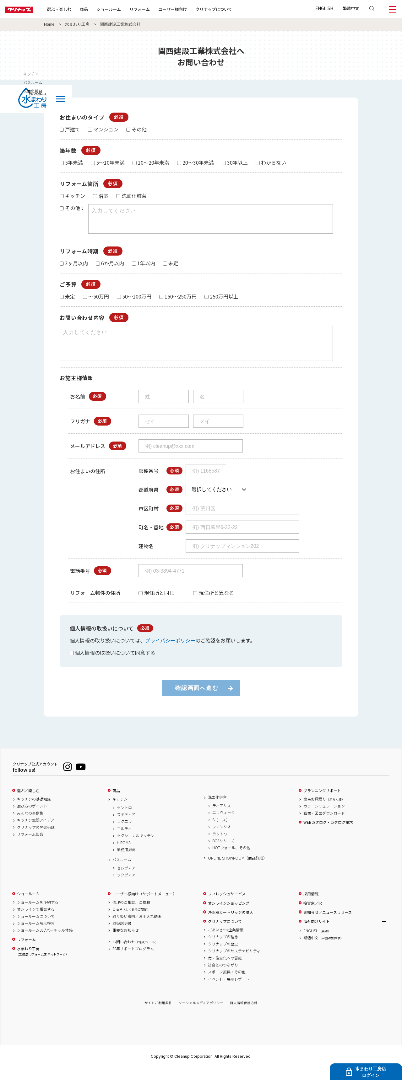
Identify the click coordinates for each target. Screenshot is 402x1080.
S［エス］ (221, 831)
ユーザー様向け (192, 9)
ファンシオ (221, 837)
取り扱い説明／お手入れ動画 (136, 927)
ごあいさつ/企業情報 (225, 941)
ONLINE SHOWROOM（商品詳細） (237, 869)
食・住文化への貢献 (225, 969)
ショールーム (129, 9)
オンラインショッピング (228, 914)
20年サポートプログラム (133, 959)
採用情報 (310, 905)
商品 (116, 801)
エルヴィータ (223, 823)
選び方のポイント (32, 817)
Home (49, 24)
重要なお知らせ (125, 941)
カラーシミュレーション (324, 817)
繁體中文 (351, 8)
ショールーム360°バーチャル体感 (45, 941)
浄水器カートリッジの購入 (230, 923)
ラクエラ (124, 832)
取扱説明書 (121, 934)
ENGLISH (324, 8)
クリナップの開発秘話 (36, 838)
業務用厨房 (126, 860)
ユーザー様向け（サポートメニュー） (144, 905)
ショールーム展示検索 (36, 934)
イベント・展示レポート (228, 990)
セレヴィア (126, 879)
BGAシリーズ (223, 852)
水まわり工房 (77, 24)
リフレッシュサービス (227, 905)
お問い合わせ (135, 953)
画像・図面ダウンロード (324, 824)
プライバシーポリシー (170, 651)
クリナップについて (233, 9)
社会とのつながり (223, 976)
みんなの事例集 (30, 824)
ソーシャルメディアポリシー (201, 1014)
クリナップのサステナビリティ (234, 962)
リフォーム (159, 9)
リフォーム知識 (30, 845)
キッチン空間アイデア (35, 831)
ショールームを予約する (37, 913)
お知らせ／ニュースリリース (327, 923)
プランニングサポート (322, 801)
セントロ (124, 818)
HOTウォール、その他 (231, 858)
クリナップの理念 (223, 947)
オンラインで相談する (36, 920)
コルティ (124, 839)
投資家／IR (312, 914)
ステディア (126, 825)
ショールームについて (36, 927)
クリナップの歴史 (223, 955)
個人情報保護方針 (244, 1014)
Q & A (131, 920)
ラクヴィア (126, 886)
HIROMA (124, 853)
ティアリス (221, 816)
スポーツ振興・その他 (227, 983)
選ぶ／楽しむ (28, 801)
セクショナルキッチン (136, 846)
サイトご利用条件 (158, 1014)
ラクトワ (219, 845)
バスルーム (121, 870)
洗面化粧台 (217, 808)
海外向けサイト (316, 932)
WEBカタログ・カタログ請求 (328, 833)
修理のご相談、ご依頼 (131, 913)
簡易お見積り (324, 810)
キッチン (120, 810)
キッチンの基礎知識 (34, 810)
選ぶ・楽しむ (79, 9)
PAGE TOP (201, 1045)
